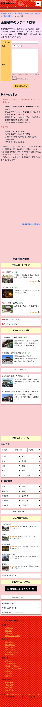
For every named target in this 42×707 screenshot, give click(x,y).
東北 (23, 456)
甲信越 (24, 461)
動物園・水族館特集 (12, 666)
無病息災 (25, 501)
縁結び (24, 491)
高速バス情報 (10, 650)
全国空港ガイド (11, 655)
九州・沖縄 (26, 475)
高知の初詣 (29, 14)
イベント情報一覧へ (20, 370)
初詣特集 (8, 673)
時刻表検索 (9, 628)
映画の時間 (9, 682)
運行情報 (8, 633)
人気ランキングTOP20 (11, 320)
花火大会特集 (10, 663)
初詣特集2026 (8, 3)
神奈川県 (18, 450)
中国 (23, 470)
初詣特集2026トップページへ (12, 612)
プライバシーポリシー (32, 694)
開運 (3, 486)
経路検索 (8, 631)
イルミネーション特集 (13, 668)
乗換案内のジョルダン (14, 694)
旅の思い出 (9, 690)
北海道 (4, 456)
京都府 (31, 450)
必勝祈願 (5, 501)
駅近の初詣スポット (20, 512)
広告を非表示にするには (31, 224)
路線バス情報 (10, 647)
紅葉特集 (8, 671)
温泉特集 (8, 676)
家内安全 (5, 505)
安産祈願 (25, 505)
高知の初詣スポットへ (10, 608)
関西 (3, 470)
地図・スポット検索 (12, 636)
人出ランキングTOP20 (11, 324)
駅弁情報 (8, 687)
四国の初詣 (18, 14)
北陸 (3, 466)
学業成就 (5, 491)
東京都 (4, 450)
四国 (3, 475)
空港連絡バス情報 (11, 652)
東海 (23, 466)
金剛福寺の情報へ (8, 603)
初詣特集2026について (20, 597)
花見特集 (8, 661)
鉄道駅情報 (9, 642)
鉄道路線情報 (10, 645)
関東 (3, 461)
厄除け (24, 486)
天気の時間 (9, 685)
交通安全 (25, 496)
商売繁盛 (5, 496)
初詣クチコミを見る (9, 575)
